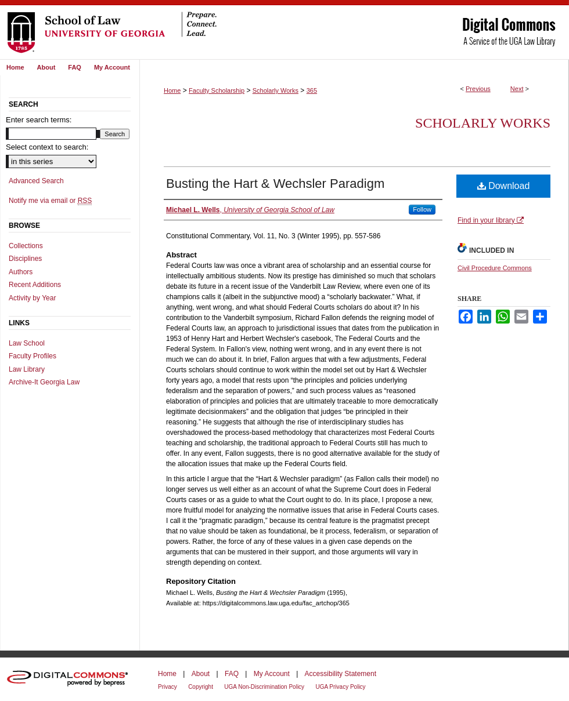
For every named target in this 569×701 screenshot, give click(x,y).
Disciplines (25, 259)
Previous (478, 88)
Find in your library (491, 220)
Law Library (27, 369)
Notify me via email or (50, 201)
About (201, 674)
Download (503, 186)
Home (172, 90)
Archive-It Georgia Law (44, 382)
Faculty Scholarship (216, 90)
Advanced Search (36, 181)
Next (517, 88)
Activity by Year (32, 298)
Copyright (200, 687)
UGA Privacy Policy (340, 687)
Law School (27, 343)
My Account (272, 674)
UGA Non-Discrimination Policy (264, 687)
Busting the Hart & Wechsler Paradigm (275, 183)
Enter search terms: (38, 119)
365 (312, 90)
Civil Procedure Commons (495, 267)
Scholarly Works (275, 90)
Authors (21, 272)
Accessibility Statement (340, 674)
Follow (422, 209)
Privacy (167, 687)
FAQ (232, 674)
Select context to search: (47, 147)
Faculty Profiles (32, 356)
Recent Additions (35, 285)
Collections (26, 246)
